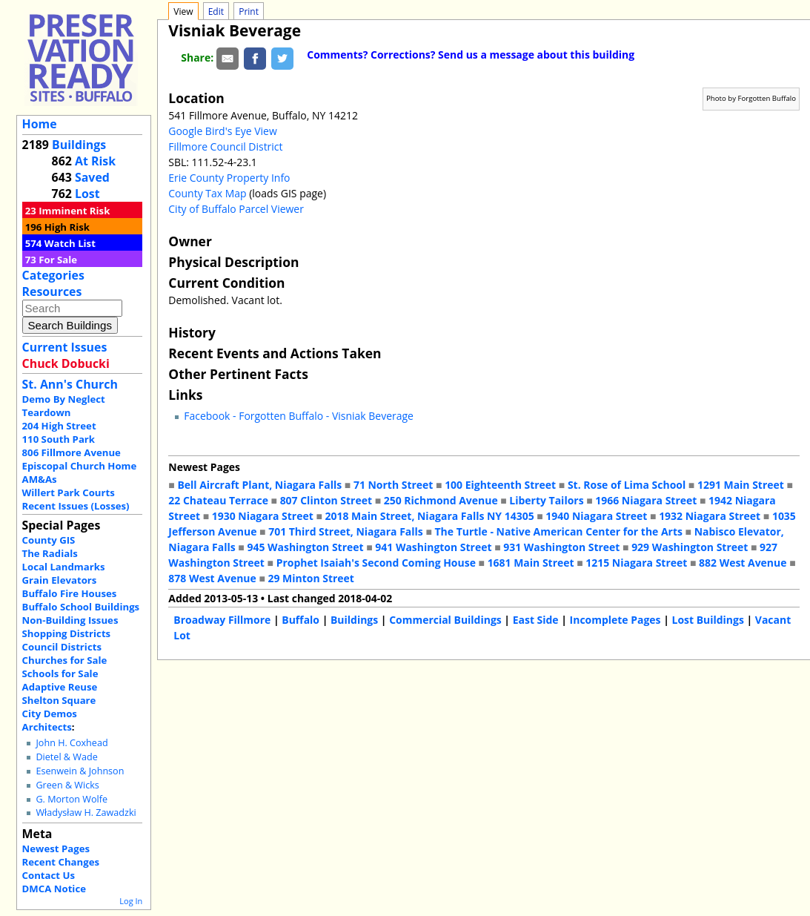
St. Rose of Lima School (626, 485)
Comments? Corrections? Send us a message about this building (470, 54)
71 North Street (393, 485)
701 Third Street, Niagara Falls (345, 531)
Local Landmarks (63, 566)
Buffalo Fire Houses (69, 593)
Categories (53, 275)
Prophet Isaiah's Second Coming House (376, 563)
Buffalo (300, 620)
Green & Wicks (67, 785)
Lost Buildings (707, 620)
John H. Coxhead (71, 743)
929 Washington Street (689, 547)
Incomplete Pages (615, 620)
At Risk (95, 161)
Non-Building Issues (70, 620)
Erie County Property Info (229, 178)
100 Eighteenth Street (500, 485)
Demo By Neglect (63, 399)
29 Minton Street (310, 578)
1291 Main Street (740, 485)
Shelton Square (59, 700)
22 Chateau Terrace (218, 500)
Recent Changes (61, 862)
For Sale (58, 259)
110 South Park (59, 439)
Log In (130, 900)
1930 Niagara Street (262, 516)
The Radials (50, 553)
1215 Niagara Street (636, 563)
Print (249, 11)
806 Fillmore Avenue (71, 452)
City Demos (49, 713)
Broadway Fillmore (221, 620)
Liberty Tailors (546, 500)
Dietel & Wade (66, 757)
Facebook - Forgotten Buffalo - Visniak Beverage (299, 416)
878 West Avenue (212, 578)
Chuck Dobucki (66, 363)
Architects (47, 727)
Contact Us (48, 875)
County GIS (49, 540)
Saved (92, 177)
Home (39, 124)
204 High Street (59, 425)
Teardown (46, 412)
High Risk (67, 227)
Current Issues (64, 347)
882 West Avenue (742, 563)
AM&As (39, 479)
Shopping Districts (66, 633)
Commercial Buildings (445, 620)
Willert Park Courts (68, 492)
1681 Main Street (531, 563)
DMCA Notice (54, 888)
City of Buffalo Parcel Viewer (236, 209)
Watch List (70, 243)
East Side (536, 620)
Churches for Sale (64, 660)
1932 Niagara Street (709, 516)
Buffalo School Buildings (81, 606)
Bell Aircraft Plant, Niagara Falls (259, 485)
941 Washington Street (433, 547)
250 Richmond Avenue (441, 500)
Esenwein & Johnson (80, 771)
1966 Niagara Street (646, 500)
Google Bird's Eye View (222, 131)
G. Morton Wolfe (71, 799)
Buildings (79, 144)
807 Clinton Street (326, 500)
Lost (87, 193)
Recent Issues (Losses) (76, 506)
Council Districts (62, 646)
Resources (52, 291)
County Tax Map (207, 193)
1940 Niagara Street (596, 516)
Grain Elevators (59, 580)
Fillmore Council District (225, 146)
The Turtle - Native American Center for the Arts (558, 531)
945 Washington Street (305, 547)
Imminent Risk (74, 210)
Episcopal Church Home (79, 465)
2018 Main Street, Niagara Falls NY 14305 (429, 516)
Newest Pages (56, 848)
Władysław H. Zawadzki (86, 812)
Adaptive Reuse (60, 686)
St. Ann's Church (70, 384)
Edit (216, 11)
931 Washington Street (561, 547)
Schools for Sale (60, 673)
